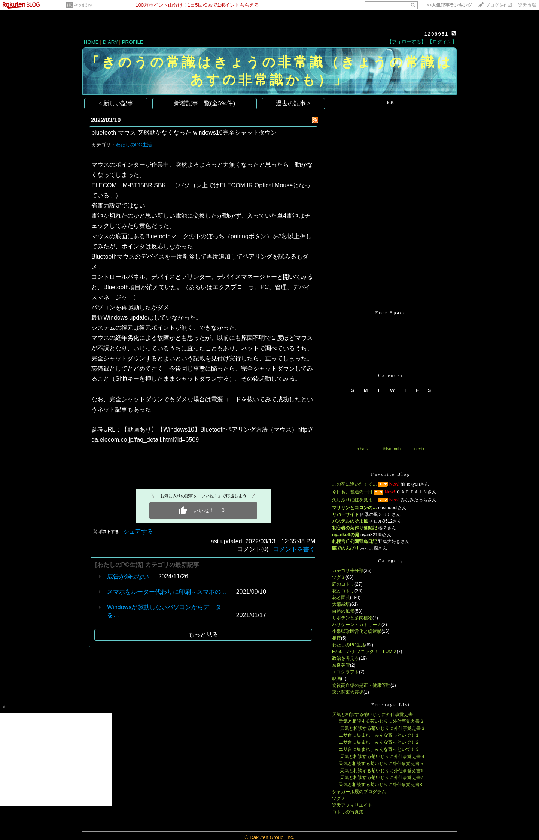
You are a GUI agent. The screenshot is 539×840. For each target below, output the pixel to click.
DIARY (110, 42)
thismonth (392, 449)
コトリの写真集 (347, 812)
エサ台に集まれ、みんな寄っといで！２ (379, 742)
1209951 (436, 34)
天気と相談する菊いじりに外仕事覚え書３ (382, 728)
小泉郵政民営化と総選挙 (356, 631)
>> (449, 5)
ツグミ (338, 577)
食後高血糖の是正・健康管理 (361, 685)
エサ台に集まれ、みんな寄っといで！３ (379, 749)
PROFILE (132, 42)
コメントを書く (294, 549)
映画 (336, 678)
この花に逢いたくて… (354, 484)
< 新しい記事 (115, 103)
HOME (91, 42)
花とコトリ (343, 590)
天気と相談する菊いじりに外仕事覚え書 (372, 714)
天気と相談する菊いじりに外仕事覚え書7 (381, 777)
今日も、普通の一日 (352, 492)
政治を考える (345, 658)
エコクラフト (345, 671)
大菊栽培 (341, 604)
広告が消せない (128, 576)
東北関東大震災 (347, 692)
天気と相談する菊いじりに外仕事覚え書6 (381, 770)
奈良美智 (341, 665)
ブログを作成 (498, 5)
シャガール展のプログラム (359, 791)
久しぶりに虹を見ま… (354, 499)
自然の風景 (343, 611)
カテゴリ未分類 (347, 570)
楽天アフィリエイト (352, 805)
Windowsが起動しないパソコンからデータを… (164, 611)
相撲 (336, 638)
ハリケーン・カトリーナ (356, 624)
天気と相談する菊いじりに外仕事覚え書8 (380, 784)
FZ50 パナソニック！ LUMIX (364, 651)
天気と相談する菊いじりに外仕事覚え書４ (382, 756)
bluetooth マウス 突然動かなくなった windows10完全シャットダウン (183, 132)
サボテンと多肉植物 (352, 617)
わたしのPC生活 (134, 145)
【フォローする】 (406, 42)
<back (363, 449)
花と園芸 (341, 597)
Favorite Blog (390, 474)
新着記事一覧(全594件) (204, 103)
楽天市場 (527, 5)
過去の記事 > (293, 103)
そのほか (83, 5)
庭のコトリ (343, 584)
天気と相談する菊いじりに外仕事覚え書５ (381, 763)
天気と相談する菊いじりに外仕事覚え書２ (381, 721)
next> (419, 449)
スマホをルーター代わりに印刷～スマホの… (167, 592)
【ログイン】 (442, 42)
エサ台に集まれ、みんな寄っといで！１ (379, 735)
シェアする (138, 531)
